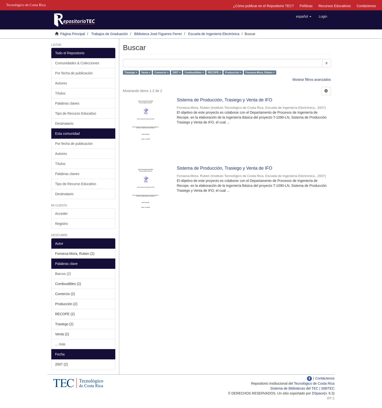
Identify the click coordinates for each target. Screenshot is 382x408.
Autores (61, 83)
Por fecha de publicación (74, 73)
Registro (61, 224)
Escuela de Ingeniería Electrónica (213, 34)
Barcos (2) (63, 274)
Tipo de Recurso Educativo (75, 113)
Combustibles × (194, 72)
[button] (303, 16)
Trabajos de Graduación (109, 34)
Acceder (61, 214)
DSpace (318, 393)
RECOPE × (214, 72)
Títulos (60, 93)
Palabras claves (67, 103)
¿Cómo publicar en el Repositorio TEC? (263, 6)
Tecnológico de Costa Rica (314, 383)
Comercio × (162, 72)
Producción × (233, 72)
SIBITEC (327, 388)
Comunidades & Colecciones (77, 63)
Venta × (145, 72)
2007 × (177, 72)
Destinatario (64, 123)
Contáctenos (366, 6)
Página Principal (72, 34)
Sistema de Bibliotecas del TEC (294, 388)
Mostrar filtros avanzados (311, 80)
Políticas (306, 6)
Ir (327, 63)
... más (60, 344)
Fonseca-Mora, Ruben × (260, 72)
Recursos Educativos (334, 6)
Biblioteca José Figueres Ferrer (158, 34)
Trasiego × (130, 72)
